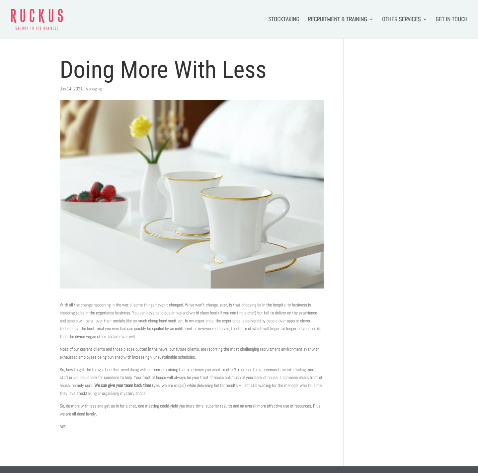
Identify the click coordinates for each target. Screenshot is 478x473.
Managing (94, 89)
